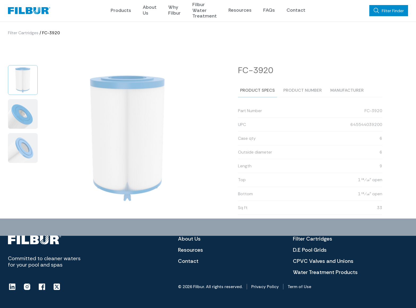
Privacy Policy (265, 286)
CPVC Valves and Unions (323, 261)
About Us (150, 10)
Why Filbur (174, 10)
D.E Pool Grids (310, 250)
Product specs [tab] (257, 96)
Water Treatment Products (325, 272)
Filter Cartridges (23, 33)
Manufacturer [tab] (347, 96)
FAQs (269, 10)
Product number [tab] (302, 96)
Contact (296, 10)
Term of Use (299, 286)
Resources (240, 10)
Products (121, 10)
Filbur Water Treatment (204, 10)
